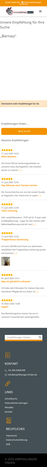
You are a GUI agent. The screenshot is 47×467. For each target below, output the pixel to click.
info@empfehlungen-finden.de (22, 374)
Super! (4, 306)
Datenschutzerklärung (16, 439)
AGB (8, 444)
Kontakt (8, 411)
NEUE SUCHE (24, 131)
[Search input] (22, 337)
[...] (20, 170)
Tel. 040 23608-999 (16, 370)
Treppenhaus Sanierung (14, 239)
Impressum (11, 435)
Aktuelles (9, 407)
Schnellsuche (11, 398)
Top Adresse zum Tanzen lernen (19, 185)
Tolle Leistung (9, 210)
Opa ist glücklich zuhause (15, 281)
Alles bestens (8, 156)
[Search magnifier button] (40, 337)
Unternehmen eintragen (16, 403)
